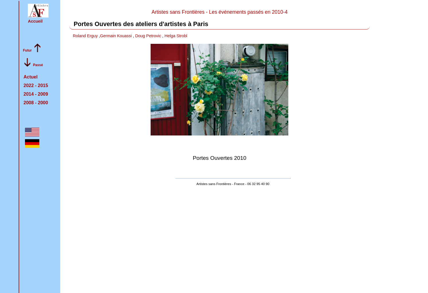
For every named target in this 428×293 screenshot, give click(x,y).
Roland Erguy (86, 36)
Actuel (31, 76)
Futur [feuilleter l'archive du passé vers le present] (27, 50)
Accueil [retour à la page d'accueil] (35, 21)
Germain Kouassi (116, 36)
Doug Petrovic (148, 36)
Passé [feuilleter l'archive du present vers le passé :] (38, 65)
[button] (38, 10)
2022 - (36, 85)
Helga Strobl (176, 36)
